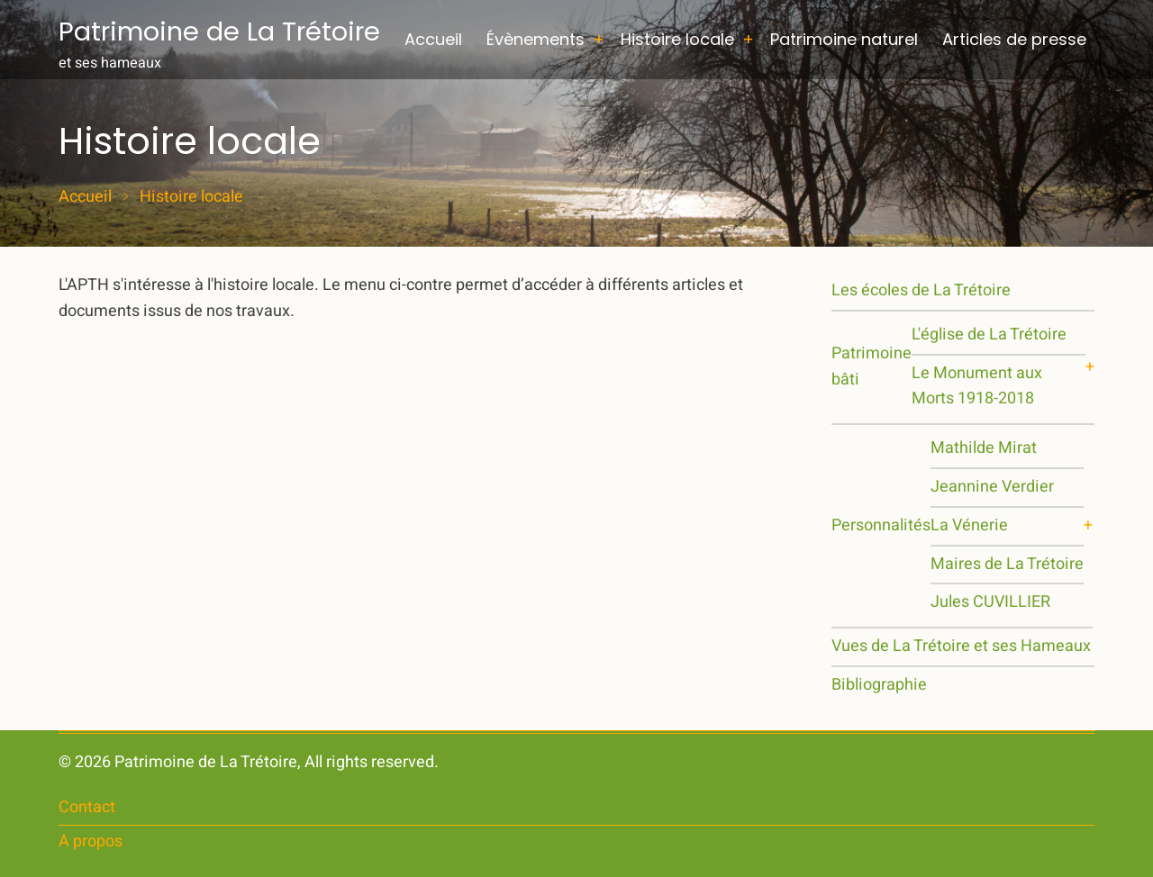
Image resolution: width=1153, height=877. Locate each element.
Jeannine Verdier (992, 487)
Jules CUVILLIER (990, 602)
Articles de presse (1014, 39)
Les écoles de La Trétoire (921, 290)
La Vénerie (969, 525)
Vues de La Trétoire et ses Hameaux (961, 646)
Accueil (433, 39)
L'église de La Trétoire (989, 334)
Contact (87, 807)
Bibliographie (879, 685)
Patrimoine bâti (871, 366)
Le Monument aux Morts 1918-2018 (977, 386)
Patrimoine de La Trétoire (219, 32)
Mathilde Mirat (984, 448)
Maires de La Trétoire (1007, 564)
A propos (91, 841)
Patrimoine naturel (844, 39)
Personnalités (881, 525)
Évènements (535, 39)
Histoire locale (677, 39)
